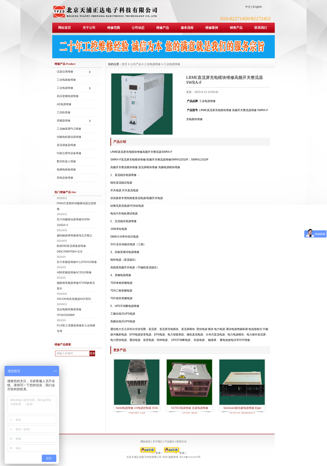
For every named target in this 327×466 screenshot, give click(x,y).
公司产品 (135, 64)
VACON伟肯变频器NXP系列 (74, 299)
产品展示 (169, 441)
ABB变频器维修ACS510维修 (74, 272)
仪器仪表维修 (65, 71)
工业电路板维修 (66, 79)
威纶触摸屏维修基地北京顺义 (74, 235)
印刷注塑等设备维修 (69, 153)
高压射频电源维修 (68, 96)
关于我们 (158, 441)
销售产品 (236, 27)
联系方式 (181, 441)
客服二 (175, 452)
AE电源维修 (64, 104)
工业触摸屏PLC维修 (69, 128)
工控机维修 (63, 112)
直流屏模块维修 (130, 329)
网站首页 (64, 27)
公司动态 (138, 27)
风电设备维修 (65, 177)
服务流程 (187, 27)
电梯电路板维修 (66, 169)
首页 (124, 64)
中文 (248, 6)
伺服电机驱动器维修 (69, 136)
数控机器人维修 (66, 161)
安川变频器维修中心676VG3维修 (77, 262)
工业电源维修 (65, 88)
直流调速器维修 (66, 145)
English (257, 6)
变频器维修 (63, 120)
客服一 (151, 452)
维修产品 (162, 27)
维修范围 (113, 27)
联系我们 (260, 27)
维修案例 (211, 27)
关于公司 (89, 27)
